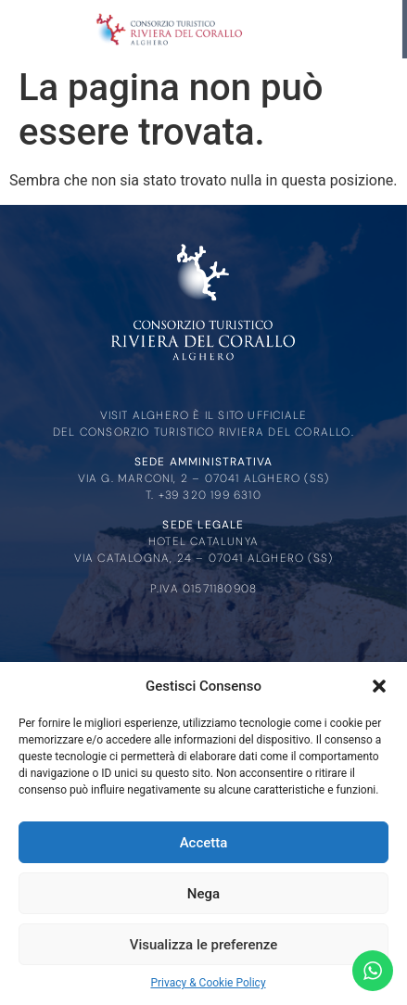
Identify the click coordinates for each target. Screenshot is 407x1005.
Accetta (204, 842)
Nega (203, 893)
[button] (379, 686)
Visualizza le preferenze (204, 944)
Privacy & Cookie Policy (207, 982)
